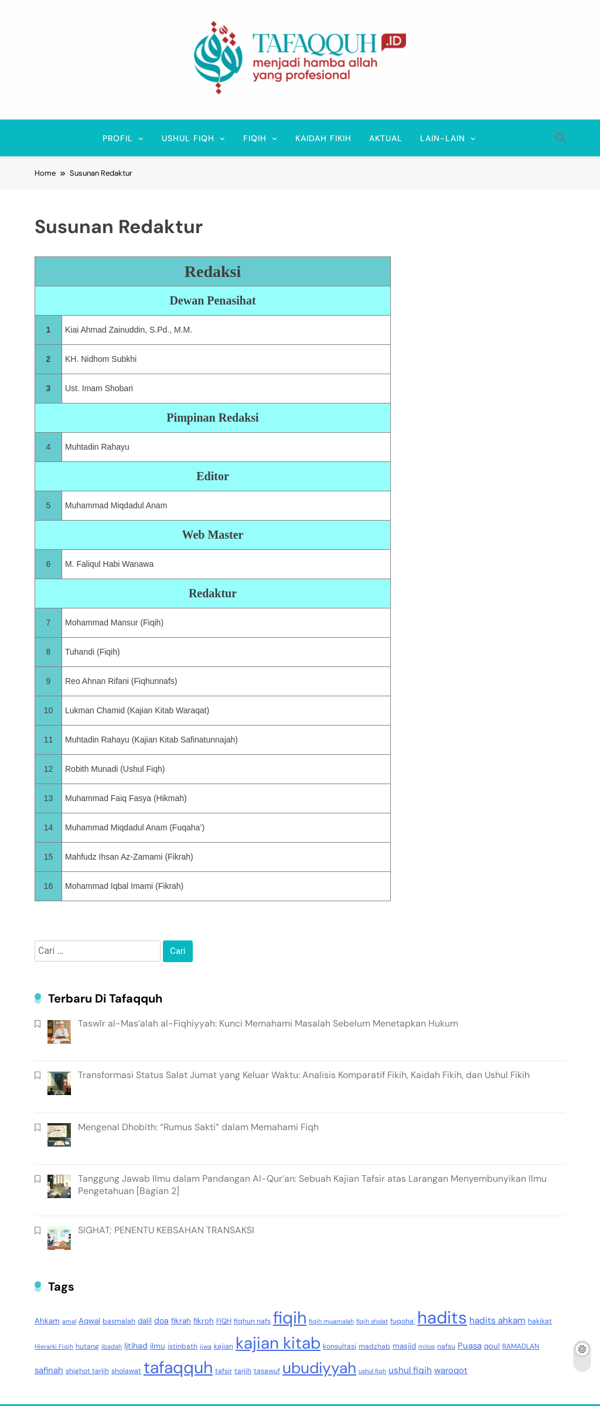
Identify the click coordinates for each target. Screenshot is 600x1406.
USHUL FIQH (188, 138)
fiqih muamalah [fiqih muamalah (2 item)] (331, 1321)
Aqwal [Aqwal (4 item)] (89, 1321)
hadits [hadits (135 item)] (442, 1317)
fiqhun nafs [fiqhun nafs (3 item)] (252, 1321)
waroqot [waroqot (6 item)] (451, 1370)
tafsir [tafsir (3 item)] (223, 1371)
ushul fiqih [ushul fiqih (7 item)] (410, 1370)
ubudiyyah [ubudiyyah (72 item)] (319, 1368)
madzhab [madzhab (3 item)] (374, 1346)
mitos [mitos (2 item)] (426, 1346)
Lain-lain (442, 138)
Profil (118, 138)
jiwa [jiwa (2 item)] (206, 1346)
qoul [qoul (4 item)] (492, 1346)
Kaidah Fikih (323, 138)
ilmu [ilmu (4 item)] (157, 1346)
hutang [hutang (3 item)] (87, 1346)
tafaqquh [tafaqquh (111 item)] (178, 1367)
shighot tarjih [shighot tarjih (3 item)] (87, 1371)
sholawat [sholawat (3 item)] (126, 1371)
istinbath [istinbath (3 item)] (182, 1346)
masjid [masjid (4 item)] (404, 1346)
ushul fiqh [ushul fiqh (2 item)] (372, 1371)
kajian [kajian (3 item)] (223, 1346)
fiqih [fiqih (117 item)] (289, 1318)
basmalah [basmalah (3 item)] (119, 1321)
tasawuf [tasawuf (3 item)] (267, 1371)
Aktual (386, 138)
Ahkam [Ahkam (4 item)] (47, 1321)
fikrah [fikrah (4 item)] (181, 1321)
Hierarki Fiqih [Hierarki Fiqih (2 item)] (54, 1346)
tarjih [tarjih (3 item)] (242, 1371)
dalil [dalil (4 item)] (145, 1321)
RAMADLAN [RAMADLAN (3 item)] (520, 1346)
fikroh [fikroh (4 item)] (203, 1321)
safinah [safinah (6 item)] (49, 1370)
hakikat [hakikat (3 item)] (540, 1321)
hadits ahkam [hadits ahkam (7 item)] (497, 1320)
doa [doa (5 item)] (161, 1320)
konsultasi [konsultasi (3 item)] (339, 1346)
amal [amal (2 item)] (69, 1321)
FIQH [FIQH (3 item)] (223, 1321)
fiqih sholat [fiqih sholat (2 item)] (372, 1321)
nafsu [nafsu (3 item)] (446, 1346)
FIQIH (255, 138)
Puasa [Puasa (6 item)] (470, 1346)
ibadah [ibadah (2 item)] (111, 1346)
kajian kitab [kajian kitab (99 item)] (278, 1343)
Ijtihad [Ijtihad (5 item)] (136, 1345)
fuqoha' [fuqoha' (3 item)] (402, 1321)
